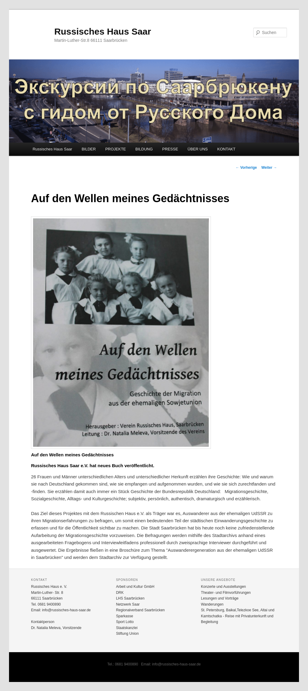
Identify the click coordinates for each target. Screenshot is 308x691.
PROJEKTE (115, 149)
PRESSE (170, 149)
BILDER (89, 149)
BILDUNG (144, 149)
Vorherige (246, 167)
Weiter (269, 167)
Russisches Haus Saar (102, 31)
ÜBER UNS (198, 149)
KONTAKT (226, 149)
